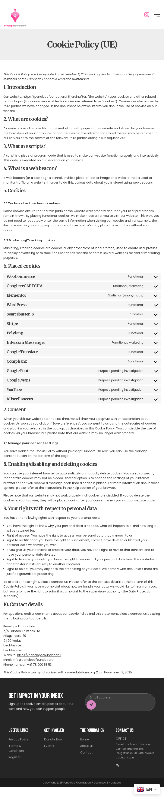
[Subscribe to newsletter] (91, 717)
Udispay (116, 795)
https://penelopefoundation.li (45, 109)
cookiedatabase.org (80, 685)
